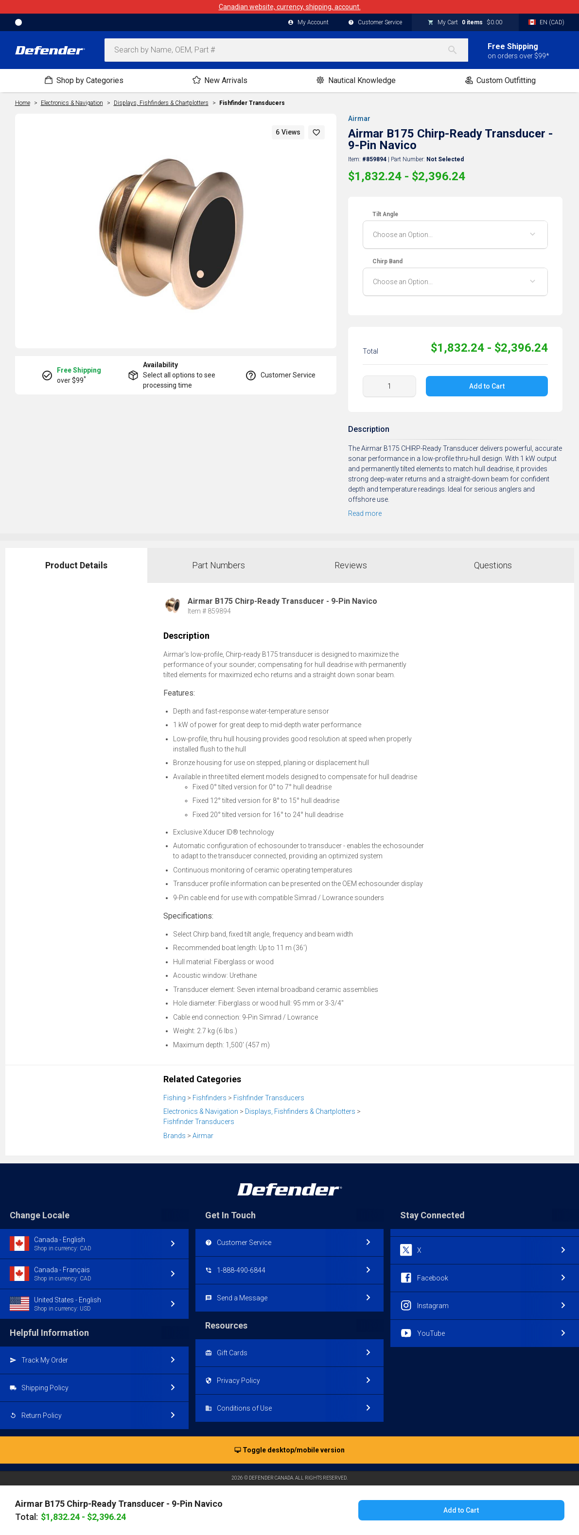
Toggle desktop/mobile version (289, 1450)
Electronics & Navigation (200, 1111)
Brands (174, 1136)
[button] (316, 132)
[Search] (457, 50)
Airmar (359, 118)
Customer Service (375, 23)
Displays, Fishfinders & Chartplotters (300, 1111)
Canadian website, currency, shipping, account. (290, 7)
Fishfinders (210, 1098)
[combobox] (286, 50)
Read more (365, 513)
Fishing (174, 1098)
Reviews (350, 565)
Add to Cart (487, 386)
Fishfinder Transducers (252, 103)
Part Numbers (218, 565)
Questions (493, 565)
